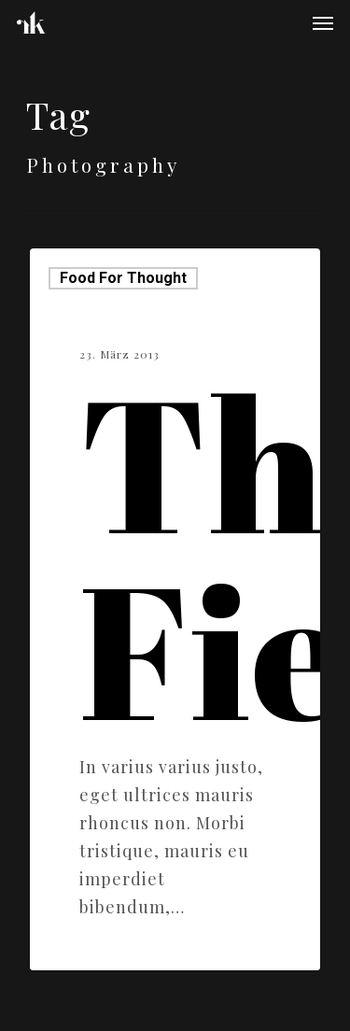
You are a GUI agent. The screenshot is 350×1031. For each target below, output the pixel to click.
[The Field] (175, 609)
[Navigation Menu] (323, 22)
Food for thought (123, 278)
